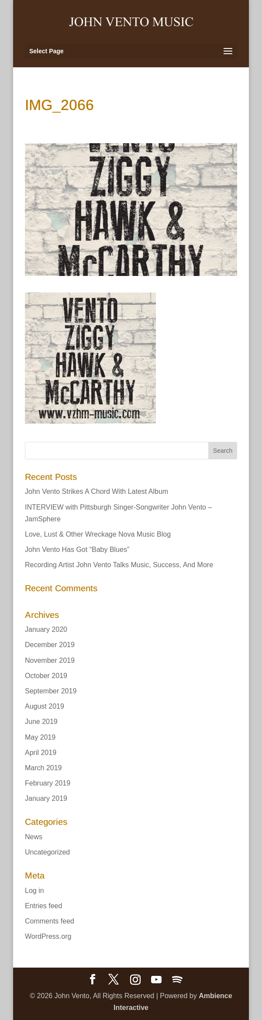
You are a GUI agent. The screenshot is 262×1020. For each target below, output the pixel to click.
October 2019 (46, 675)
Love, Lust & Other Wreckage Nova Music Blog (98, 534)
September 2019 (50, 691)
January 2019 (46, 798)
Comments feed (49, 921)
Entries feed (43, 906)
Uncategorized (47, 852)
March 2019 (43, 768)
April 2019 (40, 752)
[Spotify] (177, 980)
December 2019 (50, 644)
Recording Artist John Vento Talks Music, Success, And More (119, 565)
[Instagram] (135, 980)
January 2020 (46, 629)
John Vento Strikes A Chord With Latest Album (96, 491)
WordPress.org (48, 936)
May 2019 (40, 737)
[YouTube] (156, 980)
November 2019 (50, 660)
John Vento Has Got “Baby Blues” (77, 549)
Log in (34, 890)
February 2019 (47, 783)
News (33, 837)
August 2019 (44, 706)
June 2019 (41, 721)
